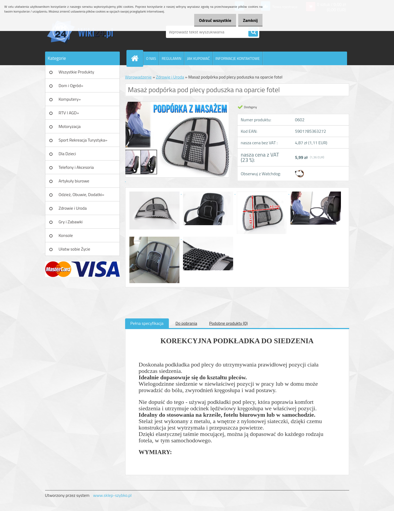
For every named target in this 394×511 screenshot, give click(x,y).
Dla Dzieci (67, 153)
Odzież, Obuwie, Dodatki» (81, 194)
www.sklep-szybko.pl (112, 495)
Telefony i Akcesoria (76, 167)
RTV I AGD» (69, 113)
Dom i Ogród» (71, 85)
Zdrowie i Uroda (73, 208)
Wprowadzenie (138, 77)
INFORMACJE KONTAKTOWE (238, 58)
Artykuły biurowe (74, 181)
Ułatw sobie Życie (74, 249)
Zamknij (248, 20)
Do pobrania (186, 323)
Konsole (66, 235)
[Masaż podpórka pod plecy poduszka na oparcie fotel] (155, 192)
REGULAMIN (171, 58)
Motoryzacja (70, 126)
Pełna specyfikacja (147, 323)
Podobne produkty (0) (228, 323)
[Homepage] (137, 58)
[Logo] (81, 31)
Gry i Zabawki (71, 222)
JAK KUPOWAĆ (198, 58)
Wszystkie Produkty (76, 72)
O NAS (151, 58)
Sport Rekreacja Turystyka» (83, 140)
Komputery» (70, 99)
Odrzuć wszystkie (209, 20)
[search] (253, 32)
